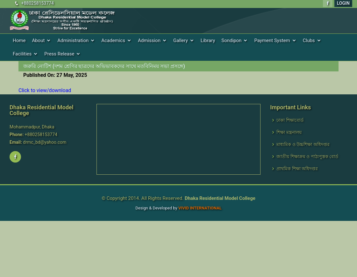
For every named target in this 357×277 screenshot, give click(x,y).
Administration (73, 40)
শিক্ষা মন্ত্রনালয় (288, 132)
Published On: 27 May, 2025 (55, 75)
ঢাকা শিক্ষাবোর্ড (289, 120)
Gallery (180, 40)
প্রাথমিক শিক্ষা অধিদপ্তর (297, 168)
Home (19, 40)
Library (208, 40)
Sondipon (231, 40)
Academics (113, 40)
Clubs (309, 40)
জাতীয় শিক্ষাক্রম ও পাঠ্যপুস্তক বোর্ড (307, 156)
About (38, 40)
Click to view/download (44, 90)
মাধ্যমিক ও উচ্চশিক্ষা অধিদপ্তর (302, 144)
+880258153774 (37, 3)
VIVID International (200, 208)
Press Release (59, 54)
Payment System (272, 40)
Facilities (22, 54)
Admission (149, 40)
